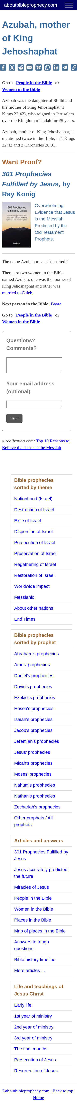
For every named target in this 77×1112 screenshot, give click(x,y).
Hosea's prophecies (34, 708)
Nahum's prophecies (34, 785)
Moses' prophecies (33, 774)
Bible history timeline (35, 959)
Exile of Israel (27, 520)
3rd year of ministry (33, 1037)
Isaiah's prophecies (33, 719)
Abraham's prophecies (36, 653)
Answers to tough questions (31, 945)
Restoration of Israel (34, 575)
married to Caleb (17, 292)
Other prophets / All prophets (33, 821)
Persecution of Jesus (35, 1059)
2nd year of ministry (34, 1027)
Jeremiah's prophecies (36, 741)
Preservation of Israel (35, 553)
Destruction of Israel (34, 509)
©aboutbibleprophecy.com (25, 1090)
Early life (22, 1005)
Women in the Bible (21, 89)
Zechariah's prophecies (37, 806)
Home (38, 1097)
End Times (25, 619)
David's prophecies (33, 686)
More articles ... (29, 970)
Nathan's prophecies (34, 796)
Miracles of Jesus (31, 887)
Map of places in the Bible (40, 930)
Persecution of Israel (34, 542)
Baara (56, 303)
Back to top (62, 1090)
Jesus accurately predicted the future (40, 873)
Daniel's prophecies (33, 675)
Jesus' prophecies (32, 752)
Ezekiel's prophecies (34, 697)
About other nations (33, 608)
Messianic (24, 597)
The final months (31, 1048)
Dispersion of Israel (33, 531)
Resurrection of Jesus (36, 1070)
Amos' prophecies (32, 664)
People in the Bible (34, 82)
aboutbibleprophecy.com (30, 5)
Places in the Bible (32, 920)
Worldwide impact (32, 586)
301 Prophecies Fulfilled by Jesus (41, 855)
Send (14, 418)
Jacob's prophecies (33, 730)
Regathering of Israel (35, 564)
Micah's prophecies (33, 763)
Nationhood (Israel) (33, 498)
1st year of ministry (33, 1016)
